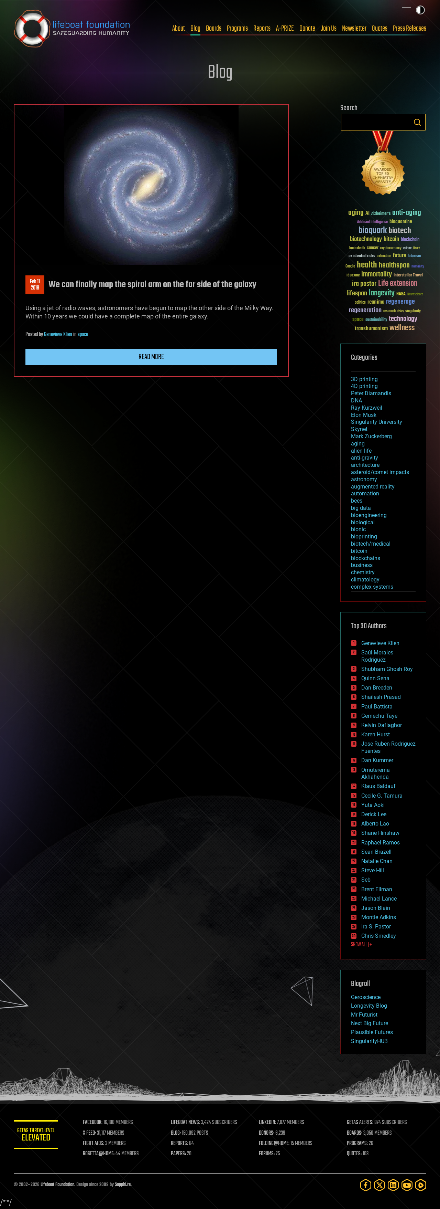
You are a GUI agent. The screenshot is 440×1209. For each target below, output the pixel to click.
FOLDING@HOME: (276, 1143)
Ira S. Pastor (376, 926)
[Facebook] (365, 1185)
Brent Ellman (376, 889)
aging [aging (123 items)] (356, 213)
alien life (361, 451)
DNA (356, 400)
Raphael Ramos (380, 842)
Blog (195, 28)
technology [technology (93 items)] (403, 319)
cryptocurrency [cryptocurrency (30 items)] (391, 248)
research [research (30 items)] (389, 311)
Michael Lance (379, 898)
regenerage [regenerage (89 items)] (400, 302)
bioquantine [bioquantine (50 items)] (400, 221)
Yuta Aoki (373, 805)
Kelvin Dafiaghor (381, 725)
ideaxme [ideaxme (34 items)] (353, 275)
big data (361, 508)
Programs (237, 28)
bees (356, 500)
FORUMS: (269, 1153)
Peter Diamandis (371, 393)
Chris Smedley (378, 936)
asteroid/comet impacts (380, 472)
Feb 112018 (35, 285)
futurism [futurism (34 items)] (414, 256)
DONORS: (268, 1133)
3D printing (364, 379)
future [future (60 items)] (399, 255)
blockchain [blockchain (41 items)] (410, 240)
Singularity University (376, 422)
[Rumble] (420, 1185)
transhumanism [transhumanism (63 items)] (371, 328)
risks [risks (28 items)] (400, 311)
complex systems (372, 587)
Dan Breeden (376, 687)
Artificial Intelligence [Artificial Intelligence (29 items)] (372, 222)
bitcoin (359, 551)
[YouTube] (407, 1185)
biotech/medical (370, 543)
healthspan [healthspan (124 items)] (394, 265)
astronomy (364, 479)
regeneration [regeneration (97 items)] (365, 310)
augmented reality (373, 486)
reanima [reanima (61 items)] (375, 302)
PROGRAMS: (358, 1143)
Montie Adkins (378, 917)
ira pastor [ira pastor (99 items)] (364, 284)
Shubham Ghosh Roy (387, 669)
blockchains (365, 558)
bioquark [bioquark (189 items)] (373, 231)
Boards (213, 28)
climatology (365, 579)
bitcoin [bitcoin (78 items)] (391, 239)
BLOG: (179, 1133)
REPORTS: (182, 1143)
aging (358, 443)
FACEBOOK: (96, 1122)
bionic (358, 529)
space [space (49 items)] (358, 319)
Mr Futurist (364, 1014)
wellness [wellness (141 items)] (402, 328)
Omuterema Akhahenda (375, 773)
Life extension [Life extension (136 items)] (397, 283)
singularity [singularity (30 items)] (413, 311)
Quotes (379, 28)
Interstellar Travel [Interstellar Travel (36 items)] (408, 275)
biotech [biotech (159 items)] (399, 230)
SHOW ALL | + (361, 944)
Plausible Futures (372, 1032)
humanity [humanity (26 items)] (417, 267)
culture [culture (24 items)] (407, 248)
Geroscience (366, 997)
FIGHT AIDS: (97, 1143)
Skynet (359, 429)
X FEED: (93, 1133)
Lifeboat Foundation (57, 1185)
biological (363, 522)
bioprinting (364, 536)
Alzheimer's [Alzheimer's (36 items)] (380, 214)
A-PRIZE (285, 28)
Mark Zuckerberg (371, 436)
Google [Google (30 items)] (350, 266)
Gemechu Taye (379, 716)
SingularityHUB (369, 1041)
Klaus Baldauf (378, 786)
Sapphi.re (123, 1185)
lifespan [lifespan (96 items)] (356, 293)
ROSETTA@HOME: (102, 1153)
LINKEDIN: (269, 1122)
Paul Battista (377, 706)
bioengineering (369, 515)
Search (417, 122)
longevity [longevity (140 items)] (382, 293)
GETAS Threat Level (37, 1135)
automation (365, 493)
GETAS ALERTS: (361, 1122)
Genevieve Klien (58, 334)
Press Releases (409, 28)
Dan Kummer (377, 760)
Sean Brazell (376, 852)
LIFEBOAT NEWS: (188, 1122)
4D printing (364, 386)
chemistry (363, 572)
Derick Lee (373, 814)
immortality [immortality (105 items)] (376, 274)
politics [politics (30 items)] (360, 303)
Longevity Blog (369, 1005)
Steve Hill (372, 870)
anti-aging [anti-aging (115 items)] (406, 213)
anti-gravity (364, 457)
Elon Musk (363, 415)
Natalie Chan (377, 861)
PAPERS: (181, 1153)
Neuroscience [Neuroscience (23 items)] (415, 295)
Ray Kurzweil (366, 407)
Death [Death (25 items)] (416, 248)
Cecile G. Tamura (382, 795)
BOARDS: (355, 1133)
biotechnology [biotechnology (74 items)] (366, 239)
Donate (307, 28)
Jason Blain (375, 908)
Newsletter (354, 28)
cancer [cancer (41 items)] (372, 248)
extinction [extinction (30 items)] (384, 256)
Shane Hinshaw (380, 833)
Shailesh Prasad (381, 697)
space (83, 334)
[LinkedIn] (393, 1185)
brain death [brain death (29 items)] (357, 248)
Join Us (329, 28)
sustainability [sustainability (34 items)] (376, 320)
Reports (262, 28)
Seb (366, 879)
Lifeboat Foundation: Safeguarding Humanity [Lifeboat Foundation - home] (72, 29)
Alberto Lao (375, 823)
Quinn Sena (375, 678)
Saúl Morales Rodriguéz (377, 656)
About (178, 28)
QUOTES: (355, 1153)
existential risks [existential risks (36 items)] (362, 256)
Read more (151, 357)
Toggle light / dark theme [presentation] (420, 10)
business (362, 565)
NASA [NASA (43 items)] (401, 294)
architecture (365, 465)
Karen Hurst (375, 734)
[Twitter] (379, 1185)
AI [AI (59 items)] (367, 213)
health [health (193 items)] (367, 265)
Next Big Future (369, 1023)
